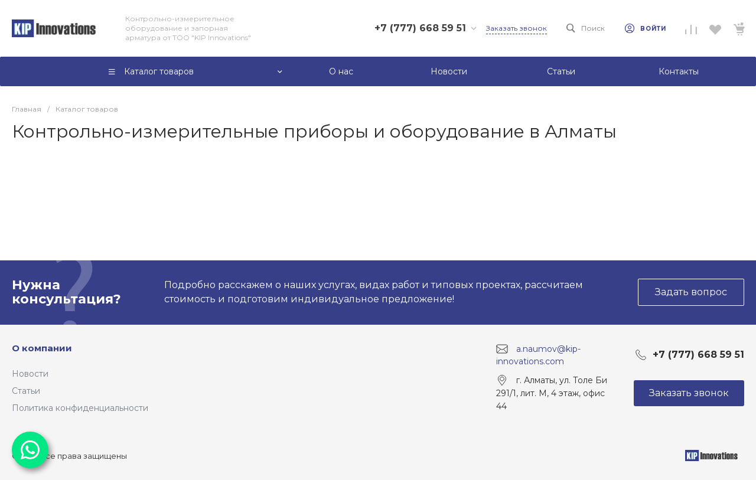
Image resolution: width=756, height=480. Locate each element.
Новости (30, 373)
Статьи (26, 391)
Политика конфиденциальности (80, 408)
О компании (42, 348)
